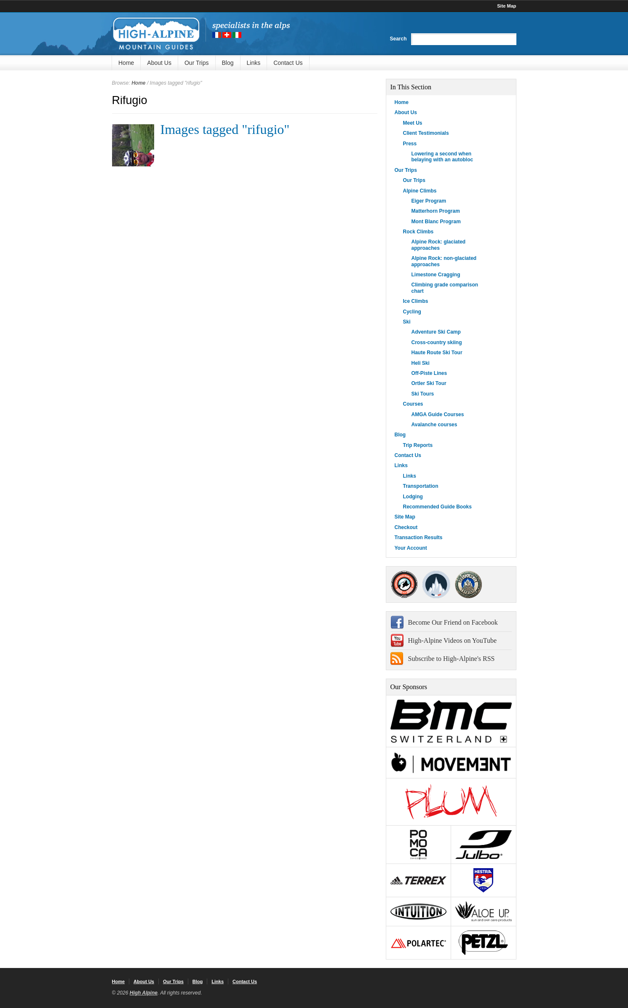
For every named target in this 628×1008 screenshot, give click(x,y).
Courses (413, 404)
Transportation (420, 486)
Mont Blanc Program (436, 222)
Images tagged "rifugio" (225, 129)
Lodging (413, 497)
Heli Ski (421, 363)
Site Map (506, 5)
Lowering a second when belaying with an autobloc (442, 157)
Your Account (411, 548)
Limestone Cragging (436, 275)
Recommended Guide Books (437, 507)
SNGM (436, 584)
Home (126, 62)
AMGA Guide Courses (438, 414)
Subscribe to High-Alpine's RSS (451, 658)
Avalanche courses (434, 425)
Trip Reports (418, 445)
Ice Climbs (415, 301)
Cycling (412, 312)
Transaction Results (419, 537)
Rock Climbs (418, 232)
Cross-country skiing (437, 342)
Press (410, 144)
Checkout (406, 527)
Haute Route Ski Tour (437, 353)
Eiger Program (429, 201)
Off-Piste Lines (429, 373)
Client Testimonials (426, 133)
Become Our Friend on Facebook (453, 622)
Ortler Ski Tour (429, 383)
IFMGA (468, 584)
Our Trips (196, 62)
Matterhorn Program (436, 211)
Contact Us (287, 62)
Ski (407, 322)
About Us (159, 62)
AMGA (404, 584)
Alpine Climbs (420, 191)
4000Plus (500, 584)
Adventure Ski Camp (436, 332)
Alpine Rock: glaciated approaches (439, 245)
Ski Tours (423, 394)
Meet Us (412, 123)
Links (254, 62)
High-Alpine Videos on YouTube (452, 640)
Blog (228, 62)
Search (398, 39)
